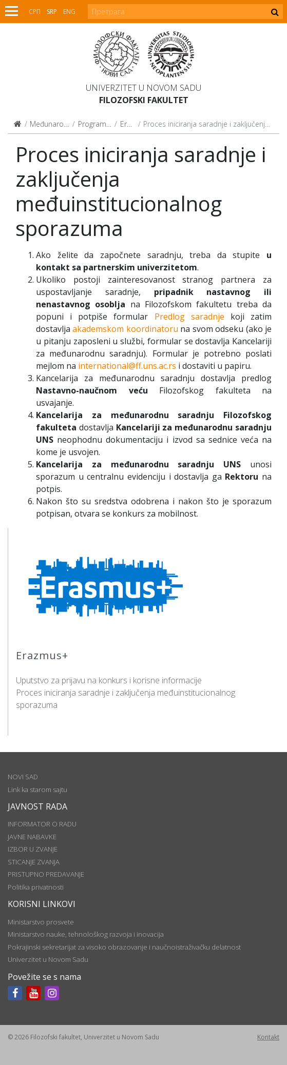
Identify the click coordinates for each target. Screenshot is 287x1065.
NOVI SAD (23, 776)
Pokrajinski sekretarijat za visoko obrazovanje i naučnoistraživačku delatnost (124, 947)
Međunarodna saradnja (68, 124)
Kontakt (268, 1037)
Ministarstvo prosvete (41, 921)
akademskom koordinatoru (125, 328)
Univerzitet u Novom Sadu (143, 87)
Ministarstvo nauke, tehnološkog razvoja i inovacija (86, 934)
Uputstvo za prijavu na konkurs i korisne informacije (109, 680)
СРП (35, 11)
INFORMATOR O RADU (42, 824)
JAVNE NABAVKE (32, 836)
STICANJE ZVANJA (34, 861)
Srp (52, 11)
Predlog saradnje (189, 316)
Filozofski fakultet (143, 100)
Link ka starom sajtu (37, 789)
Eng (69, 11)
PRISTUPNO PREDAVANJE (46, 874)
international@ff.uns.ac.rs (127, 365)
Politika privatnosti (36, 887)
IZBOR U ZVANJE (33, 849)
